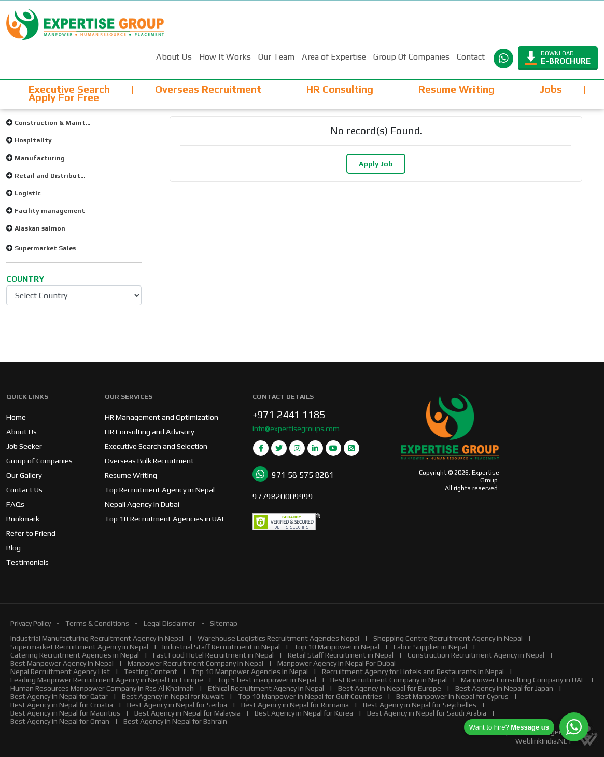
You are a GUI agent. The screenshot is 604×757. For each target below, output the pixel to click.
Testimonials (27, 562)
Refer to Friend (30, 533)
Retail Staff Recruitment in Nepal (341, 655)
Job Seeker (24, 445)
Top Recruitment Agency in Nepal (160, 489)
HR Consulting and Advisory (149, 431)
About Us (174, 57)
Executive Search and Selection (156, 445)
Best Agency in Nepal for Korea (304, 713)
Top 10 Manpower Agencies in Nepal (249, 671)
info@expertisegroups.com (296, 428)
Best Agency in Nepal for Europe (389, 688)
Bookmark (22, 518)
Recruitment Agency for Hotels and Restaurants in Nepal (413, 671)
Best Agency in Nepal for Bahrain (175, 721)
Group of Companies (39, 460)
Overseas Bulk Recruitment (149, 460)
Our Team (276, 57)
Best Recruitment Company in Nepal (388, 680)
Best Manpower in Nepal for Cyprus (452, 696)
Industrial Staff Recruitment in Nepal (221, 646)
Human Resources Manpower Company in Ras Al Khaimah (102, 688)
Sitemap (223, 623)
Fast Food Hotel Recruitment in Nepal (213, 655)
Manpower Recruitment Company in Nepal (195, 663)
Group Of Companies (411, 57)
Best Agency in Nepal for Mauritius (65, 713)
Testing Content (150, 671)
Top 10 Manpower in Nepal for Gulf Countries (310, 696)
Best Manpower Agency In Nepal (62, 663)
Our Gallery (24, 474)
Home (16, 416)
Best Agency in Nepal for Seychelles (419, 705)
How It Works (225, 57)
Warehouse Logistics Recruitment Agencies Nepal (278, 638)
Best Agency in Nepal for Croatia (61, 705)
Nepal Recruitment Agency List (60, 671)
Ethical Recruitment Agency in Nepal (266, 688)
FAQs (15, 503)
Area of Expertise (334, 57)
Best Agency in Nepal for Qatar (59, 696)
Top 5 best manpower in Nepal (266, 680)
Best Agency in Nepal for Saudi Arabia (426, 713)
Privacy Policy (30, 623)
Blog (13, 547)
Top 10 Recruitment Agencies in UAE (165, 518)
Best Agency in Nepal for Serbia (177, 705)
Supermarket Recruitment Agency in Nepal (79, 646)
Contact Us (24, 489)
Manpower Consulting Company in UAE (523, 680)
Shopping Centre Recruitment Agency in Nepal (448, 638)
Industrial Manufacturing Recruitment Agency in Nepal (97, 638)
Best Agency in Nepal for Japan (504, 688)
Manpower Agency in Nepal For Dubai (336, 663)
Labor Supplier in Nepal (430, 646)
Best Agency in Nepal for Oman (59, 721)
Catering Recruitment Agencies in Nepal (74, 655)
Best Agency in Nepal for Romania (295, 705)
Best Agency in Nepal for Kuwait (173, 696)
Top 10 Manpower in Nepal (337, 646)
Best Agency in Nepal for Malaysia (187, 713)
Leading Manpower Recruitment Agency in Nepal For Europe (106, 680)
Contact (471, 57)
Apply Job (376, 164)
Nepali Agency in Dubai (142, 503)
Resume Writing (131, 474)
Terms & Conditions (97, 623)
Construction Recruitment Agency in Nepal (476, 655)
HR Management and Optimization (161, 416)
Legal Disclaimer (169, 623)
